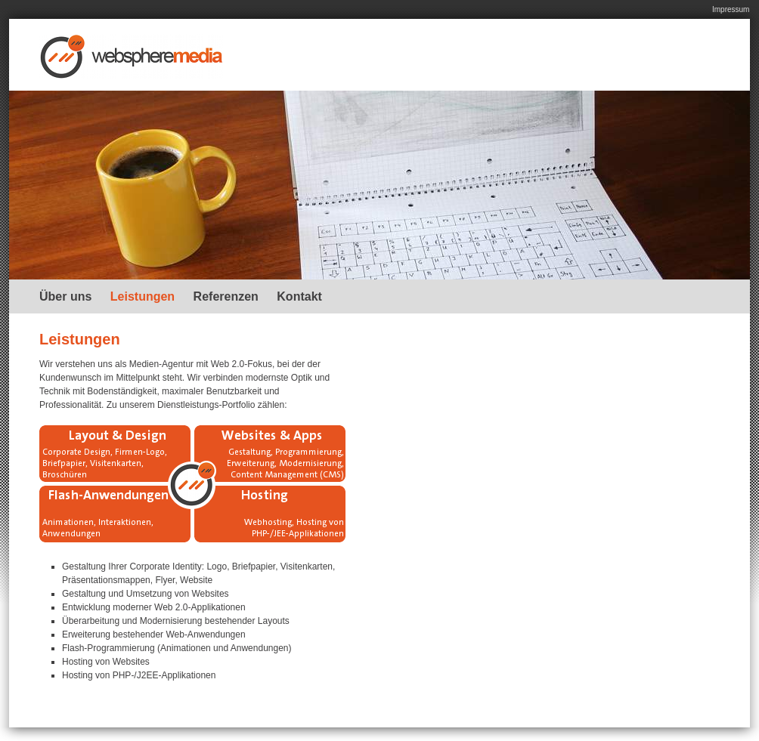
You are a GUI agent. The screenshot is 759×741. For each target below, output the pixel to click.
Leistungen (142, 296)
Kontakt (299, 296)
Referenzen (226, 296)
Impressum (730, 9)
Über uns (65, 296)
